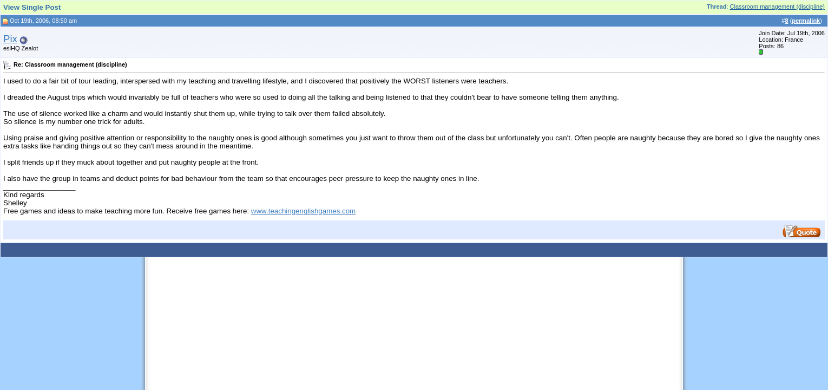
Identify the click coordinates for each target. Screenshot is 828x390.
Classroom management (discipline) (777, 6)
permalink (806, 20)
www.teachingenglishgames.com (303, 211)
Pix (10, 38)
